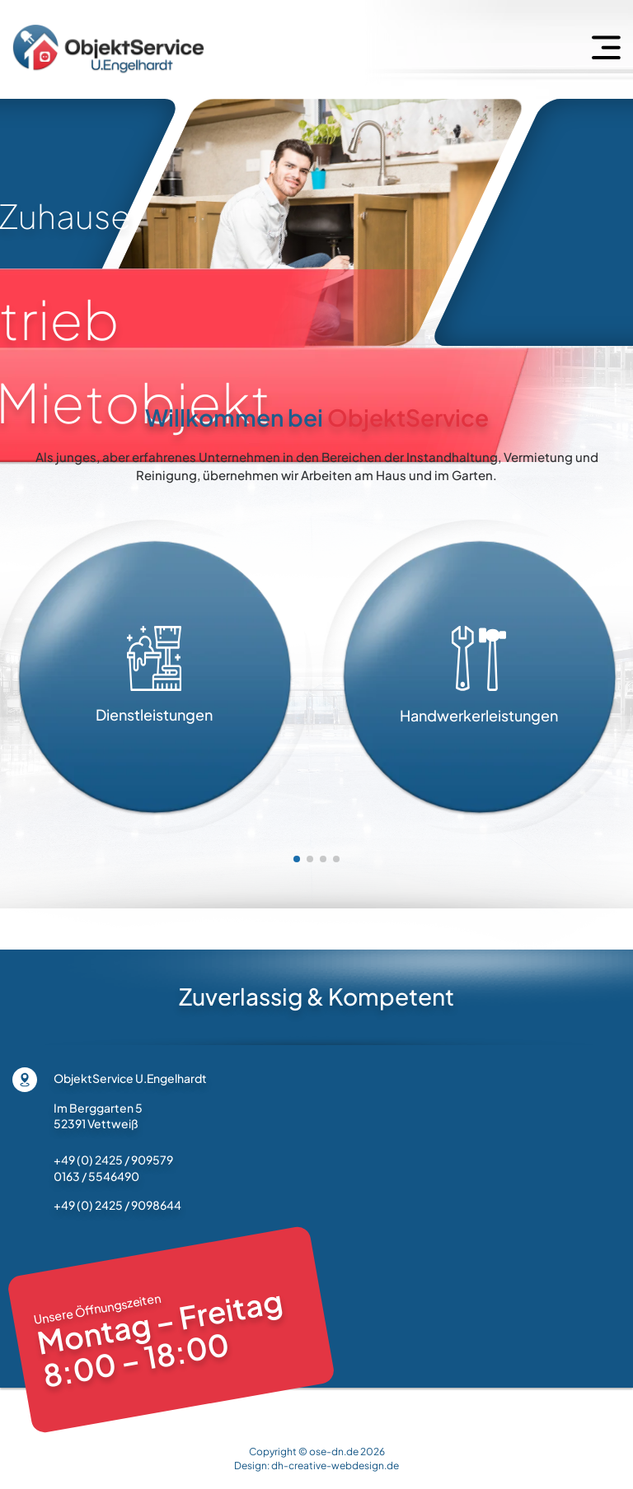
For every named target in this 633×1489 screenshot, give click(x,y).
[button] (296, 859)
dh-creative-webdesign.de (335, 1465)
